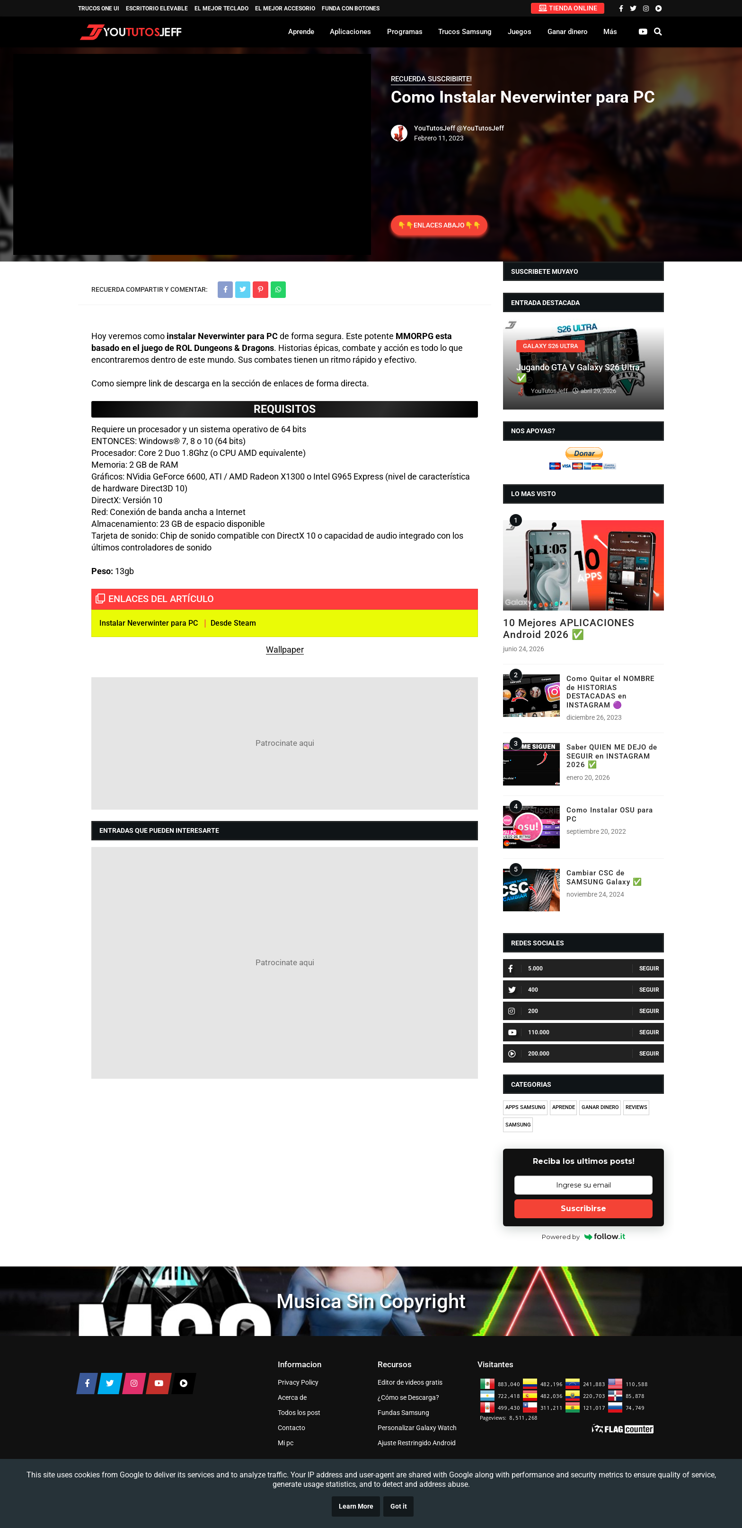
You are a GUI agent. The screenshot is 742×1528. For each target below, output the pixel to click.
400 (523, 990)
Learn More (356, 1506)
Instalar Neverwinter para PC (148, 623)
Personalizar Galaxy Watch (417, 1428)
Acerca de (292, 1397)
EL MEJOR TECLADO (221, 8)
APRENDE (563, 1107)
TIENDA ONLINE (568, 8)
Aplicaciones (350, 31)
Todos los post (299, 1412)
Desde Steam (233, 623)
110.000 (528, 1032)
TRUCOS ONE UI (98, 8)
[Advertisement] (284, 743)
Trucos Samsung (465, 31)
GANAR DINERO (600, 1107)
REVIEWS (636, 1107)
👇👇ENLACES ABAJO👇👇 (439, 225)
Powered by (584, 1236)
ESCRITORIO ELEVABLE (157, 8)
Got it (398, 1506)
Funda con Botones (351, 8)
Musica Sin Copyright (371, 1301)
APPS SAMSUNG (525, 1107)
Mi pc (285, 1443)
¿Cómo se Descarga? (408, 1397)
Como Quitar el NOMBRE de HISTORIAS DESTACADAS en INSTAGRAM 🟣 (610, 691)
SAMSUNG (518, 1125)
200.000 (528, 1053)
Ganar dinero (568, 31)
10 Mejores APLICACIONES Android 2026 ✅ (569, 628)
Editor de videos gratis (410, 1382)
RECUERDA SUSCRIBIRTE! (431, 79)
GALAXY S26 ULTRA (550, 345)
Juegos (519, 31)
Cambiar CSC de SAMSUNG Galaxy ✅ (604, 877)
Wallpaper (285, 650)
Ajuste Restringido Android (417, 1443)
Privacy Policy (298, 1382)
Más (610, 31)
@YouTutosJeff (480, 128)
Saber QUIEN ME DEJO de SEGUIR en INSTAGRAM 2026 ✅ (611, 756)
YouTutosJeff (434, 128)
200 (523, 1011)
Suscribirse (583, 1208)
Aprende (301, 31)
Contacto (291, 1428)
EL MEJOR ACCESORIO (285, 8)
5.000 (525, 968)
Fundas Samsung (403, 1412)
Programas (405, 31)
